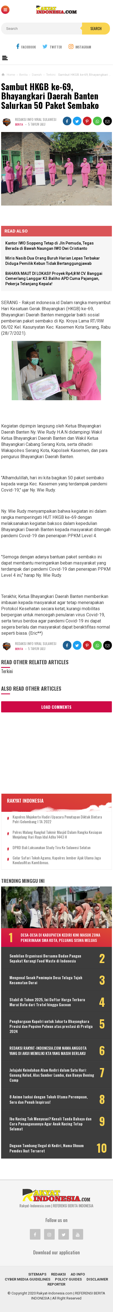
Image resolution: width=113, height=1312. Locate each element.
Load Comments (56, 707)
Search (96, 28)
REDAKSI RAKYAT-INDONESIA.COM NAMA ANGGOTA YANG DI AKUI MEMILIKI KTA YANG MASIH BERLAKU (47, 1050)
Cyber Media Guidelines (27, 1279)
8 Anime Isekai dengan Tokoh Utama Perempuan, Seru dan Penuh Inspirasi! (48, 1099)
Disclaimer (97, 1279)
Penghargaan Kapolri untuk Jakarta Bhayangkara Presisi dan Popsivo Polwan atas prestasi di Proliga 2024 (51, 1026)
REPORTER (56, 1284)
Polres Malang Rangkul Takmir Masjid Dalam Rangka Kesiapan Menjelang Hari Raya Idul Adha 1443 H (57, 834)
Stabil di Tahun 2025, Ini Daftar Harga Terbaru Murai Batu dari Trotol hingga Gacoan (47, 1002)
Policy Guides (68, 1279)
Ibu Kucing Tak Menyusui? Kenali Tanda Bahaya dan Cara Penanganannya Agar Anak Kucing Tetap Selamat (50, 1124)
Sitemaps (37, 1274)
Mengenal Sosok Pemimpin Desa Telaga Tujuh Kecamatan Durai (45, 980)
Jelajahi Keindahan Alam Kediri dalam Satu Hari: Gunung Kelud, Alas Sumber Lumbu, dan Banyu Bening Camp (51, 1075)
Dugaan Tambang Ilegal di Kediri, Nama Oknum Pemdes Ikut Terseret (46, 1148)
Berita (19, 124)
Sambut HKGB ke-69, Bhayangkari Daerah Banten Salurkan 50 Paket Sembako (50, 96)
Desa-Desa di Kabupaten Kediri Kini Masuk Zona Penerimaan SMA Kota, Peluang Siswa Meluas (60, 937)
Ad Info (78, 1274)
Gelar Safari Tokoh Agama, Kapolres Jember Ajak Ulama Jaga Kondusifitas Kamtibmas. (57, 860)
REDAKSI (58, 1274)
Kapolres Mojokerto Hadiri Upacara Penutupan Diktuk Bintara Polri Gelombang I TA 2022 (57, 819)
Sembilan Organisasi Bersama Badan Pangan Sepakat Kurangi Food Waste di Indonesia (45, 958)
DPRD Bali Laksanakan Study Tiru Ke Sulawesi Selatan (51, 847)
